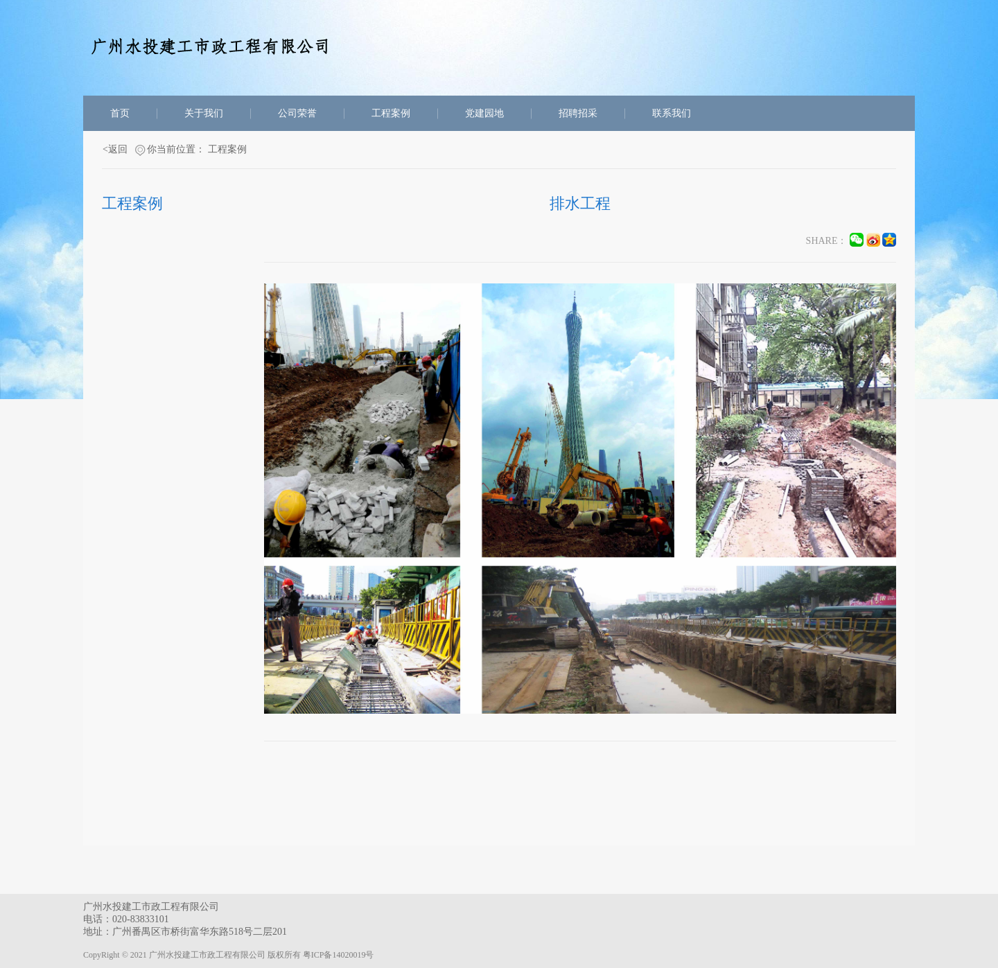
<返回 (115, 149)
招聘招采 (578, 113)
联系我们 (671, 113)
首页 (120, 113)
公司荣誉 (297, 113)
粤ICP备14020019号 (338, 955)
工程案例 (390, 113)
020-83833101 (140, 919)
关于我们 (203, 113)
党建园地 (484, 113)
